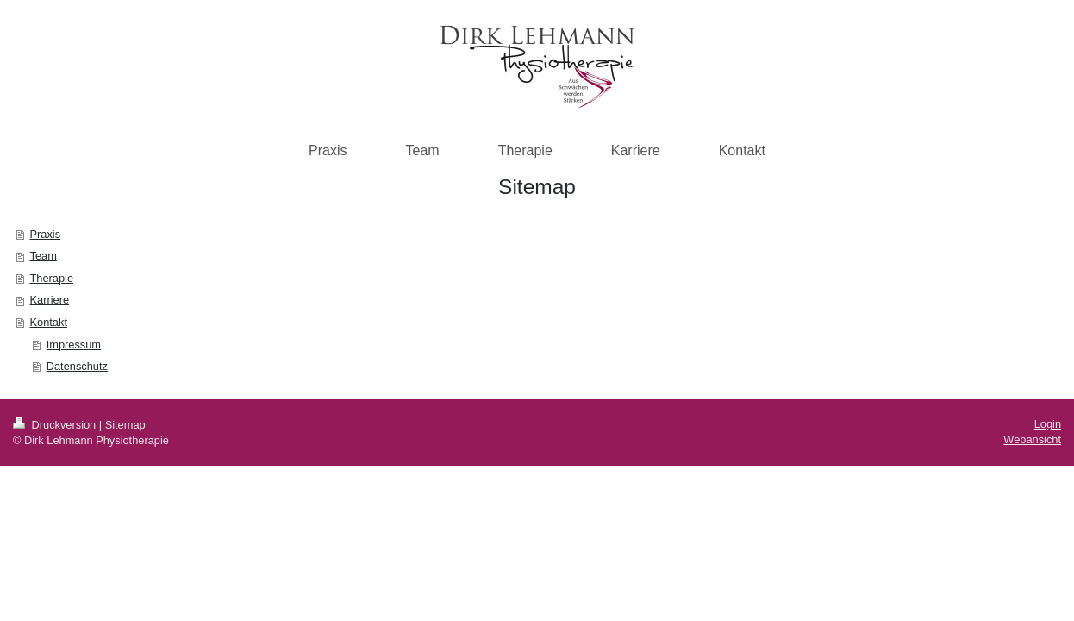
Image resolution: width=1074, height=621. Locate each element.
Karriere (50, 299)
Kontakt (48, 322)
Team (43, 255)
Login (1047, 423)
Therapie (52, 278)
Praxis (45, 234)
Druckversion (56, 424)
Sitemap (125, 424)
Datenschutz (77, 366)
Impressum (74, 344)
